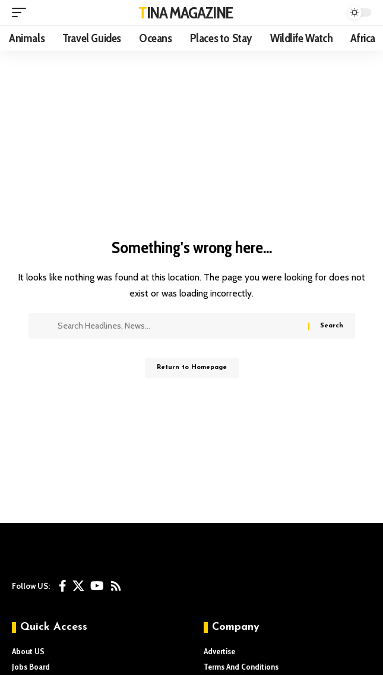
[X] (78, 586)
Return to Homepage (192, 367)
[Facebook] (62, 586)
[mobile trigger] (22, 12)
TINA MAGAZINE (185, 12)
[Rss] (116, 586)
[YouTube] (97, 586)
